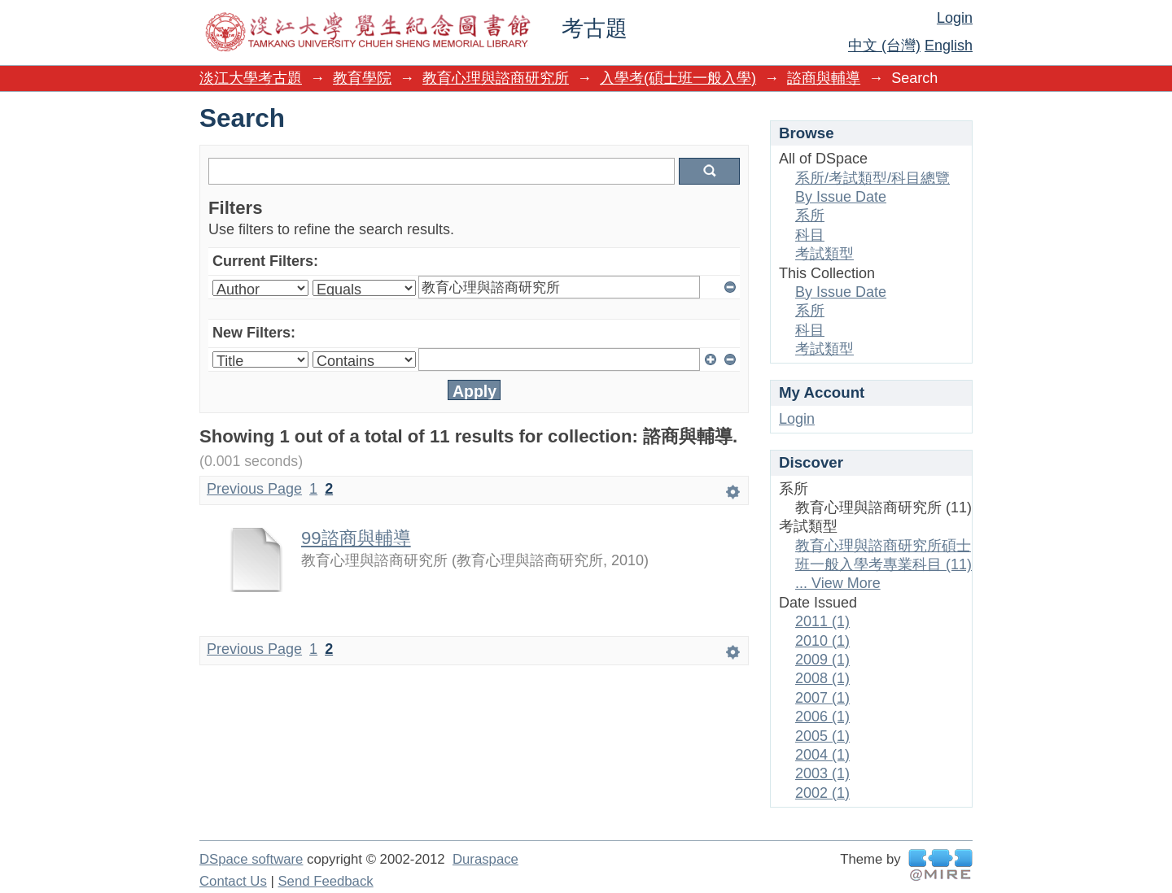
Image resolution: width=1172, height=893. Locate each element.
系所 (809, 215)
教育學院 (362, 78)
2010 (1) (822, 641)
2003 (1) (822, 773)
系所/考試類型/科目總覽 (872, 178)
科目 (809, 235)
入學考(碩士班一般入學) (678, 78)
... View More (838, 583)
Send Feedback (325, 881)
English (949, 45)
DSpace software (251, 859)
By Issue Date (840, 197)
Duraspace (485, 859)
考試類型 (824, 254)
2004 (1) (822, 755)
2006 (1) (822, 716)
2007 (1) (822, 698)
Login (955, 18)
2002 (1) (822, 793)
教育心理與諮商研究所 (495, 78)
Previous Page (254, 489)
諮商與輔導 (823, 78)
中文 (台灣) (884, 45)
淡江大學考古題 (250, 78)
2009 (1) (822, 659)
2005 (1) (822, 736)
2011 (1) (822, 621)
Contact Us (233, 881)
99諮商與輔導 (356, 538)
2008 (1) (822, 678)
